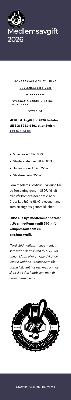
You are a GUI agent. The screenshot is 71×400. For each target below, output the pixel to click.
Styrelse (35, 111)
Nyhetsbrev (35, 94)
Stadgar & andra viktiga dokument (32, 102)
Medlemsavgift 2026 (36, 87)
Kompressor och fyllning (35, 81)
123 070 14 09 (20, 131)
